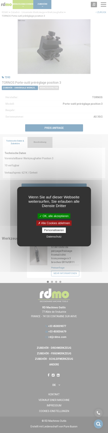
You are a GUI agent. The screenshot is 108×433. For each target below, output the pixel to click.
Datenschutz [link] (54, 236)
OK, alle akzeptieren (54, 216)
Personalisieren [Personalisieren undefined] (54, 230)
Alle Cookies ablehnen (54, 223)
